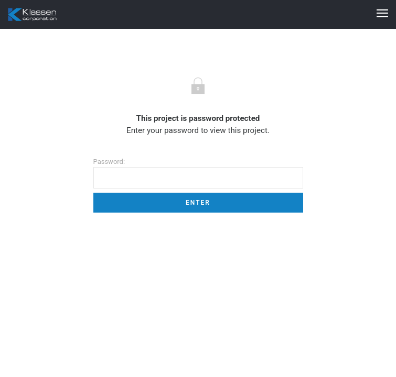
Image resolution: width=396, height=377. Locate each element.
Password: (198, 173)
